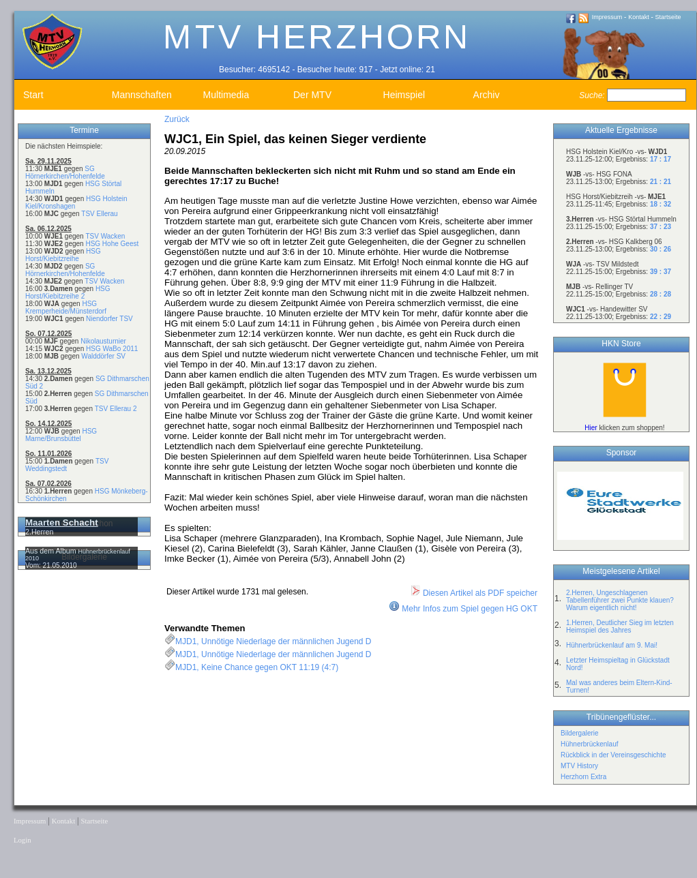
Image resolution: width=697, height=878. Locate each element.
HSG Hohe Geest (111, 243)
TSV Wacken (105, 236)
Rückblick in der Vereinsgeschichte (613, 755)
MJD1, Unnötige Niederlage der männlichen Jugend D (273, 641)
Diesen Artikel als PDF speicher (473, 593)
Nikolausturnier (103, 341)
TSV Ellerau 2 (116, 408)
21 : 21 (660, 181)
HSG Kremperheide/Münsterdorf (65, 307)
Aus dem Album (51, 551)
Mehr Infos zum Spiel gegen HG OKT (469, 609)
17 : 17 (660, 159)
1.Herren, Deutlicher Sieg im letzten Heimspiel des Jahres (620, 626)
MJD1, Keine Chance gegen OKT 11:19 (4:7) (256, 667)
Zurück (177, 119)
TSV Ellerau (99, 213)
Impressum (607, 17)
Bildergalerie (580, 733)
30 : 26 (660, 249)
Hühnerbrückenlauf (590, 744)
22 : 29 (660, 316)
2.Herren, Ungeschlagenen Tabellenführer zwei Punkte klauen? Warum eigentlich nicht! (620, 600)
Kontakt (638, 17)
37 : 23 (660, 226)
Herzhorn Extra (583, 777)
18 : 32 (660, 204)
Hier (590, 428)
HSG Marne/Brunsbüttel (61, 434)
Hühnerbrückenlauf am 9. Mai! (611, 645)
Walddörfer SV (103, 356)
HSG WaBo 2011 (112, 348)
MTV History (579, 766)
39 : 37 (660, 271)
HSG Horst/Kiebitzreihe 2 (67, 292)
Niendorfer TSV (109, 318)
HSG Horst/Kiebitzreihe (63, 254)
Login (22, 840)
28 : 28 (660, 294)
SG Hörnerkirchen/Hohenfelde (65, 172)
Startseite (668, 17)
